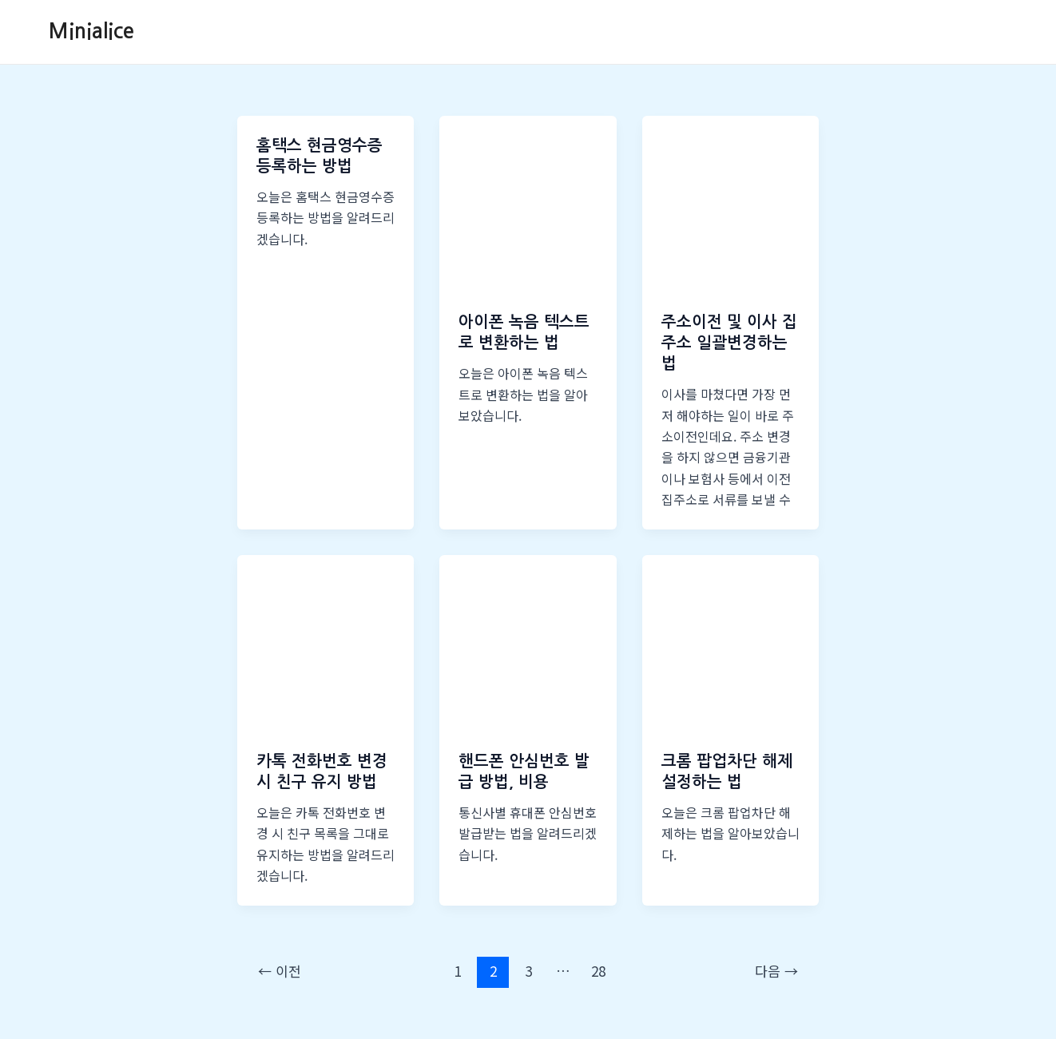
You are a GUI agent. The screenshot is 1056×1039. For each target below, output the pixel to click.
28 (598, 971)
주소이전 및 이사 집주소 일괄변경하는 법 (729, 342)
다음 (776, 971)
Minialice (91, 31)
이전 (279, 971)
